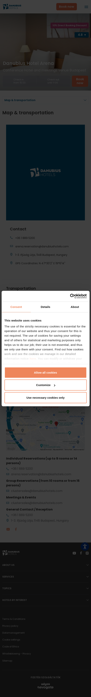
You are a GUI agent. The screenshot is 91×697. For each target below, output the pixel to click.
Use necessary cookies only (45, 397)
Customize (45, 385)
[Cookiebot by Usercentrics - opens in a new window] (70, 296)
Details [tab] (45, 306)
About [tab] (75, 306)
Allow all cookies (45, 372)
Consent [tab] (16, 306)
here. (34, 358)
